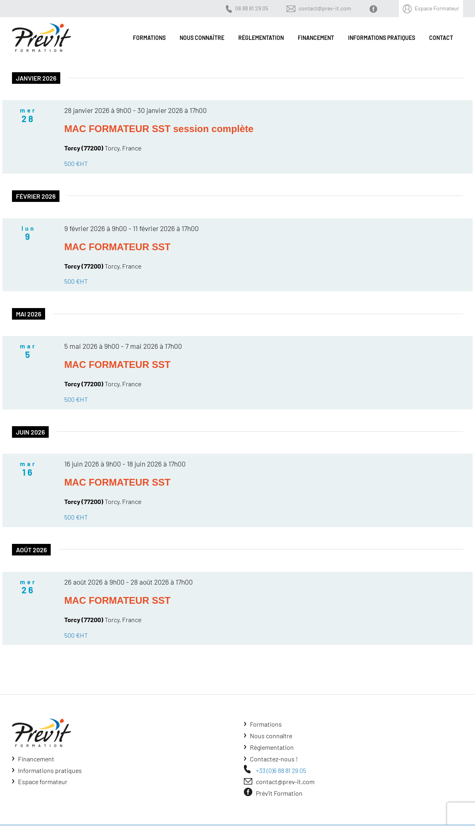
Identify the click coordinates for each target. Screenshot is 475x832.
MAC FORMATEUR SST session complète (158, 128)
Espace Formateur (437, 8)
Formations (266, 724)
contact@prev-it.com (325, 8)
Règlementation (272, 747)
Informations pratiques (50, 770)
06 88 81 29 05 (251, 8)
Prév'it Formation (279, 793)
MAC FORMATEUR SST (117, 246)
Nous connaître (271, 735)
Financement (36, 759)
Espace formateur (42, 781)
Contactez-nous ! (274, 759)
